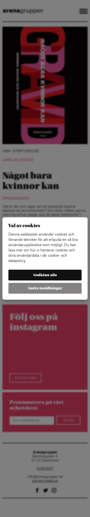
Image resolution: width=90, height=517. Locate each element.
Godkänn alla (45, 275)
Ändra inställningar (45, 288)
